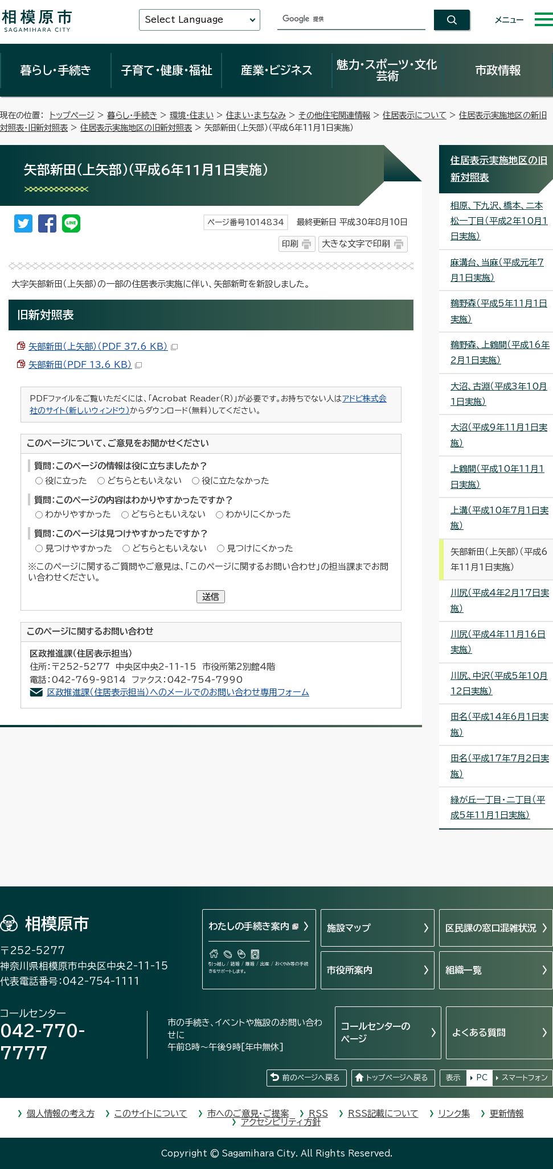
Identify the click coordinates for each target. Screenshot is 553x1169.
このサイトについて (150, 1113)
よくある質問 (479, 1032)
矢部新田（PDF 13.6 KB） (85, 364)
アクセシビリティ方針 (281, 1122)
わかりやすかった (78, 514)
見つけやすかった (78, 548)
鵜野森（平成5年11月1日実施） (498, 311)
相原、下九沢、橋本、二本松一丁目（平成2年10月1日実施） (499, 221)
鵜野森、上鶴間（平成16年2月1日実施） (500, 352)
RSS (318, 1113)
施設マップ (349, 927)
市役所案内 (349, 970)
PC (482, 1077)
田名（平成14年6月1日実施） (499, 724)
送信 (210, 596)
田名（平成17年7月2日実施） (499, 766)
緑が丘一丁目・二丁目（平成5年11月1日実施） (497, 807)
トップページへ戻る (397, 1077)
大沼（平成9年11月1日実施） (498, 435)
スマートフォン (525, 1077)
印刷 (290, 243)
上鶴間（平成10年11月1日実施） (497, 476)
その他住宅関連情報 (334, 115)
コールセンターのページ (375, 1032)
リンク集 (454, 1113)
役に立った (66, 480)
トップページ (72, 115)
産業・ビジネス (277, 70)
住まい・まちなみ (256, 115)
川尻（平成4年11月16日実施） (498, 642)
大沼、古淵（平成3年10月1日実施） (498, 394)
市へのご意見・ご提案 (248, 1113)
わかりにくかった (258, 514)
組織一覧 (463, 970)
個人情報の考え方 (61, 1113)
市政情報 (498, 70)
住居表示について (415, 115)
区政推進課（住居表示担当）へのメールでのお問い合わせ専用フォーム (178, 692)
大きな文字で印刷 (356, 243)
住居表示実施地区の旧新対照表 (136, 127)
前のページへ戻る (310, 1077)
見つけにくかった (260, 548)
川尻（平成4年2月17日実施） (499, 600)
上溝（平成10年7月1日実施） (499, 518)
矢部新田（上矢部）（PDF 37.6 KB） (103, 346)
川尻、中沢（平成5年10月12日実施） (499, 683)
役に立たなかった (235, 480)
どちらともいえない (144, 480)
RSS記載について (383, 1113)
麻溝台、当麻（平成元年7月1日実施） (497, 270)
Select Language (184, 19)
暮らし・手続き (56, 70)
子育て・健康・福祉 (166, 70)
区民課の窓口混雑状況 (490, 927)
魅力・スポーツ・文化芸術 (387, 70)
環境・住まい (192, 115)
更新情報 (507, 1113)
